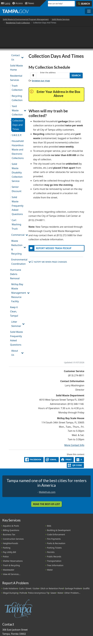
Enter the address (48, 72)
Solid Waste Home (16, 67)
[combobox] (53, 76)
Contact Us (15, 57)
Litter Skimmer (16, 324)
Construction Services (13, 538)
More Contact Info (74, 445)
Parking (6, 547)
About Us (14, 353)
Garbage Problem (73, 588)
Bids (49, 525)
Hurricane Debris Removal (15, 274)
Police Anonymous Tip (38, 592)
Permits (51, 552)
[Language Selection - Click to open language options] (5, 3)
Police (6, 556)
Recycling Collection (17, 98)
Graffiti (86, 588)
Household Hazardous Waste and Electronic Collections (18, 149)
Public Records (54, 556)
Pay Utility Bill (9, 552)
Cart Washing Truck (16, 224)
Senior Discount (16, 189)
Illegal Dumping (10, 592)
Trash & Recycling (11, 565)
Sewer (53, 592)
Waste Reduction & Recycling (16, 247)
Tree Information (55, 565)
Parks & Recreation (56, 543)
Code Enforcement (56, 534)
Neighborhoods (10, 543)
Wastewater (8, 569)
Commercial (17, 234)
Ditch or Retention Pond (52, 588)
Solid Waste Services (61, 19)
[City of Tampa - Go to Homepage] (15, 11)
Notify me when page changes (49, 261)
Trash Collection (17, 88)
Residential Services (16, 78)
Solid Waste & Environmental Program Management (26, 19)
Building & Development (59, 530)
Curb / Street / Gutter (29, 588)
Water (50, 569)
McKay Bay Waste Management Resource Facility (18, 293)
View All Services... (11, 574)
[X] (79, 459)
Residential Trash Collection (18, 22)
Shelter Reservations (13, 561)
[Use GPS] (33, 76)
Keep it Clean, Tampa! (14, 311)
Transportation (54, 561)
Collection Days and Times (17, 125)
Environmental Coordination (18, 261)
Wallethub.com (47, 492)
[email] (52, 459)
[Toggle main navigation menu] (89, 11)
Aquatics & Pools (11, 525)
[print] (67, 459)
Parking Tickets (54, 547)
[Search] (84, 3)
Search (76, 75)
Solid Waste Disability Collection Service (17, 172)
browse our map (41, 80)
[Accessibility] (17, 3)
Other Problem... (72, 592)
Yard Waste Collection (17, 110)
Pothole (23, 592)
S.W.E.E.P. (17, 135)
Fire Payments (54, 538)
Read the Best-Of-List (46, 504)
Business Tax (9, 534)
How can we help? (55, 3)
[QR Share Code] (75, 465)
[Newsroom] (29, 3)
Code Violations (10, 588)
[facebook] (33, 459)
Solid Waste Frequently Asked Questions (17, 206)
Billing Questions (11, 530)
